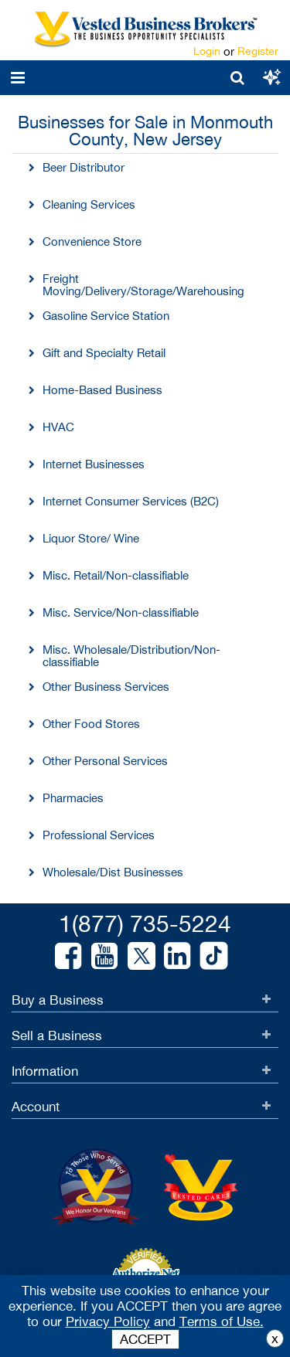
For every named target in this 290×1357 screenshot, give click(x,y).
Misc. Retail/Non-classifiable (116, 575)
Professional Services (99, 835)
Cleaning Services (89, 204)
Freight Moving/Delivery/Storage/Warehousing (143, 285)
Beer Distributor (84, 167)
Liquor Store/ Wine (91, 538)
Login (206, 51)
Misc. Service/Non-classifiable (121, 612)
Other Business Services (106, 686)
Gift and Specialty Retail (104, 352)
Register (257, 51)
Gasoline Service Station (106, 315)
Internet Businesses (94, 464)
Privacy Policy (108, 1321)
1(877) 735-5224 (145, 923)
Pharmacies (73, 797)
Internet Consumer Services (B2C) (131, 501)
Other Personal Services (105, 760)
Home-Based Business (102, 389)
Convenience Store (92, 241)
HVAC (58, 427)
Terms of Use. (221, 1321)
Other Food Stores (91, 723)
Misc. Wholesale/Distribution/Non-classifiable (131, 655)
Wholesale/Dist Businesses (113, 872)
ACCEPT (145, 1339)
